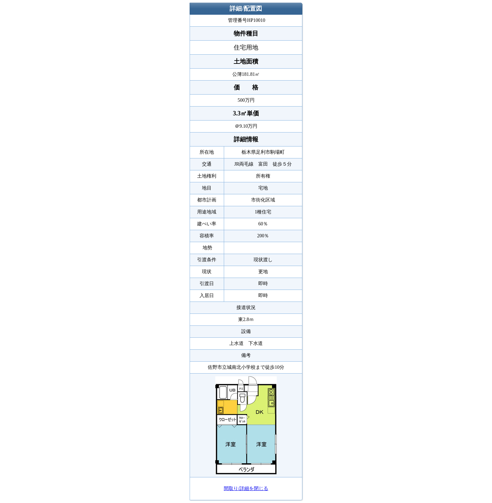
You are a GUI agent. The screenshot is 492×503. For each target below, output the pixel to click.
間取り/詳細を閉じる (246, 488)
